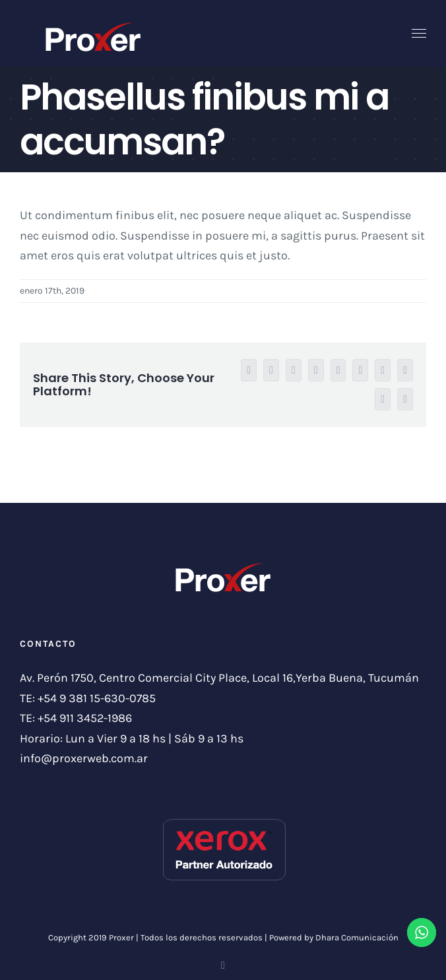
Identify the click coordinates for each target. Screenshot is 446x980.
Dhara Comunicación (356, 937)
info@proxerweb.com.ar (84, 758)
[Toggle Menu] (419, 33)
